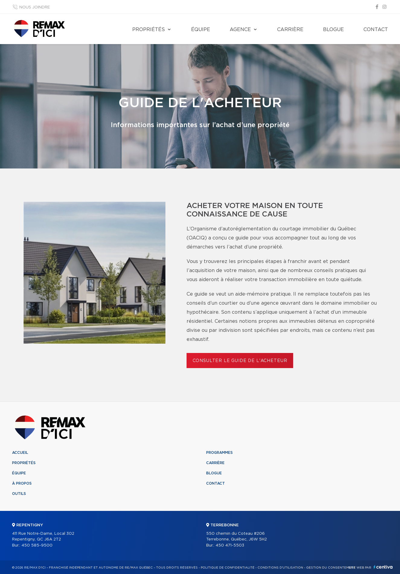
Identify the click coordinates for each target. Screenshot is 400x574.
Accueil (20, 452)
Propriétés (148, 29)
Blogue (333, 29)
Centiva (383, 567)
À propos (22, 483)
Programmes (219, 452)
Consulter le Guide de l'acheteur (240, 361)
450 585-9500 (37, 545)
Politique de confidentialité (227, 567)
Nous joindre (34, 7)
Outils (19, 493)
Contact (375, 29)
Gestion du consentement (331, 567)
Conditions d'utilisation (280, 567)
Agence (240, 29)
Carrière (290, 29)
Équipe (200, 29)
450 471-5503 (230, 545)
